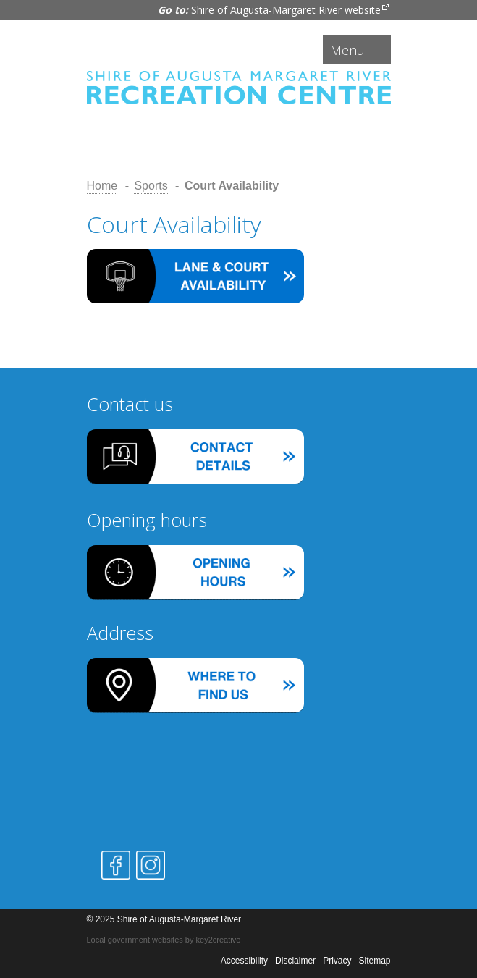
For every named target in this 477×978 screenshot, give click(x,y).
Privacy (337, 961)
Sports (150, 186)
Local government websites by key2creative (164, 939)
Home (102, 186)
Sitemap (374, 961)
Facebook (115, 865)
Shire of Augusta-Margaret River (239, 96)
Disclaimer (295, 961)
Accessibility (244, 961)
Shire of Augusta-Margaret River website (290, 10)
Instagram (150, 865)
